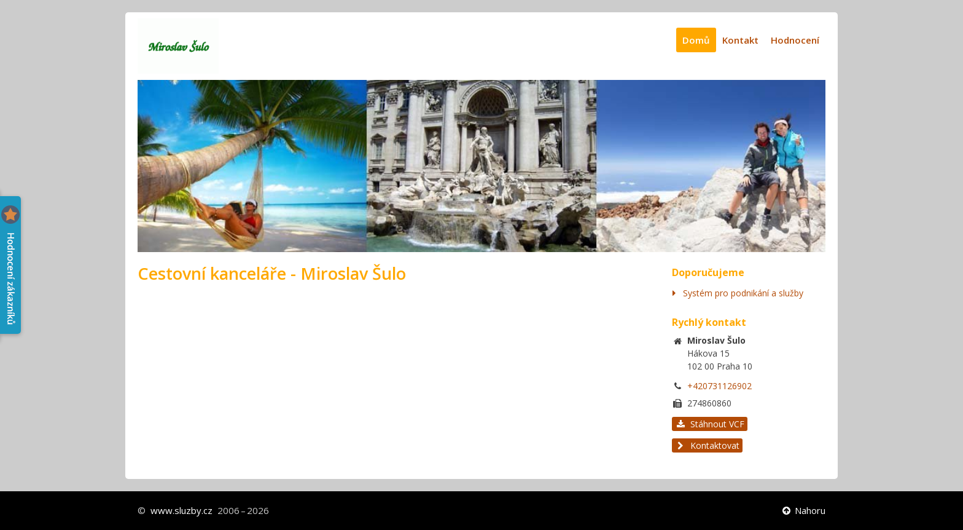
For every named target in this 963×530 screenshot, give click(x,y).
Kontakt (740, 40)
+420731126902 (719, 386)
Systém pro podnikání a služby (743, 293)
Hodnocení (795, 40)
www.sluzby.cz (181, 510)
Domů (696, 40)
